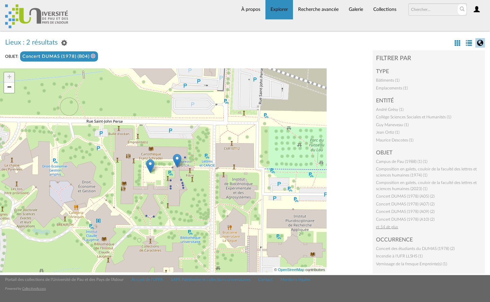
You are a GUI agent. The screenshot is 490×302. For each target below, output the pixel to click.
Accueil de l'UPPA (147, 280)
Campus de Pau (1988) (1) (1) (401, 162)
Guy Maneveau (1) (392, 125)
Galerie (356, 9)
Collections (384, 9)
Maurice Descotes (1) (394, 140)
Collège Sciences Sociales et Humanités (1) (413, 117)
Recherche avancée (318, 9)
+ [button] (9, 77)
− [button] (9, 88)
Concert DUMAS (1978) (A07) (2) (405, 204)
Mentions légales (295, 280)
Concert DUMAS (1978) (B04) (59, 56)
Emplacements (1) (392, 88)
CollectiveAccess (34, 288)
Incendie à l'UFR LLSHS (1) (399, 256)
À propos (250, 9)
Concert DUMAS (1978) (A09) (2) (405, 211)
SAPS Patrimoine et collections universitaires (210, 280)
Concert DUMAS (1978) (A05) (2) (405, 196)
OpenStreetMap (291, 270)
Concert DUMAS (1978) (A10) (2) (405, 219)
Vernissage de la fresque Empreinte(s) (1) (411, 264)
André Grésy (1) (390, 109)
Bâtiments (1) (387, 80)
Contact (265, 280)
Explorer (279, 9)
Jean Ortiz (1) (387, 132)
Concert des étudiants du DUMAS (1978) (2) (415, 249)
